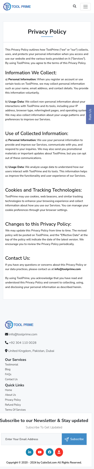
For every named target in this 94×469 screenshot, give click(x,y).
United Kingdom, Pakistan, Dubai (31, 351)
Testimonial (11, 364)
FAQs (8, 374)
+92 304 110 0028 (22, 343)
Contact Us (11, 379)
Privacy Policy (13, 400)
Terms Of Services (15, 410)
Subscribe (74, 439)
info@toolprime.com (68, 269)
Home (8, 390)
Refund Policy (13, 405)
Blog (7, 369)
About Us (10, 395)
